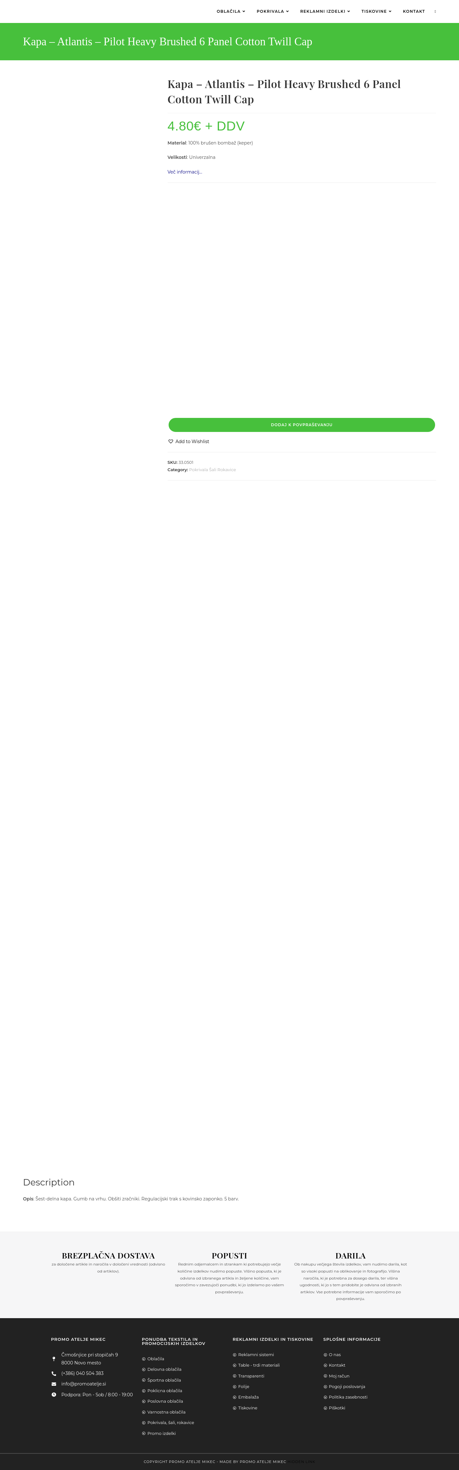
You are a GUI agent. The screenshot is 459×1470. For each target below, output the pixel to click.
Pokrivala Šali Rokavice (212, 469)
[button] (188, 442)
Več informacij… (185, 172)
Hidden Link (301, 1461)
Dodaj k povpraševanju (301, 424)
